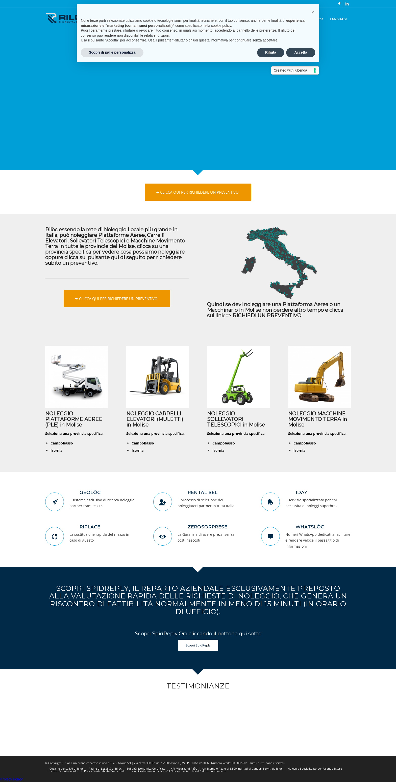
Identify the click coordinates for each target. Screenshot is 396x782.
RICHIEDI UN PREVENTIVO (267, 315)
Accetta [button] (300, 52)
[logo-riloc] (68, 24)
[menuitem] (339, 19)
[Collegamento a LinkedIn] (347, 4)
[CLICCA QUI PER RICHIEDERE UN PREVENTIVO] (198, 192)
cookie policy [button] (221, 26)
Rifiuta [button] (270, 52)
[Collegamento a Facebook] (339, 4)
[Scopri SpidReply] (198, 645)
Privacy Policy (11, 779)
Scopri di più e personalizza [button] (112, 52)
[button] (313, 12)
